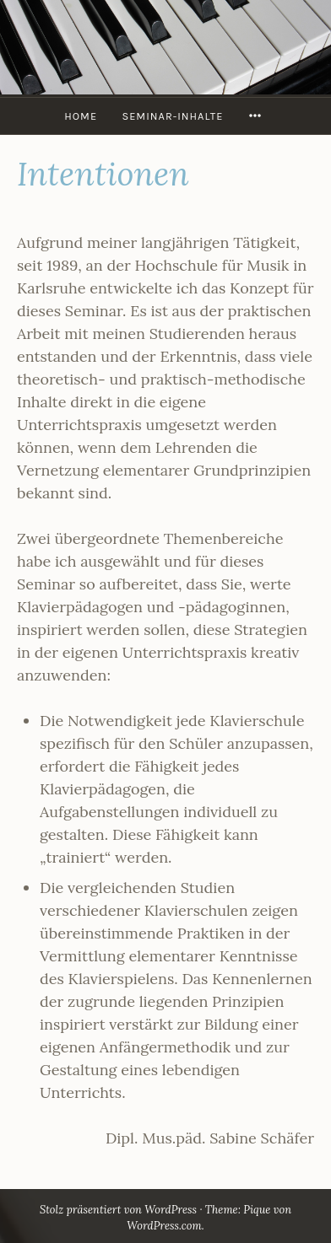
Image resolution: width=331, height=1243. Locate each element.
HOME (80, 116)
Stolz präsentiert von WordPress (118, 1210)
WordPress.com (164, 1226)
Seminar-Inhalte (172, 116)
